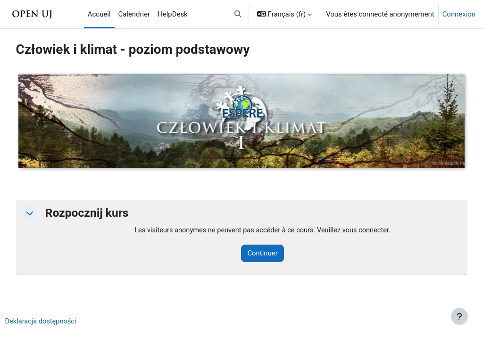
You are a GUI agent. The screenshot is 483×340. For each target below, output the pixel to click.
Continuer (274, 253)
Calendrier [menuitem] (134, 14)
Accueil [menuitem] (99, 14)
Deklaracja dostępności (59, 321)
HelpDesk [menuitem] (172, 14)
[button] (238, 14)
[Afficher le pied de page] (459, 316)
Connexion (458, 14)
